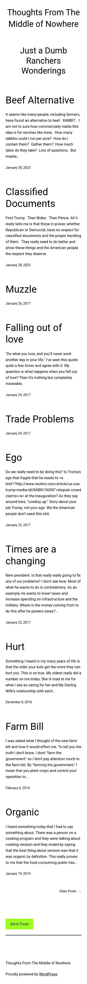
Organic (22, 812)
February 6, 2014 (18, 788)
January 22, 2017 (18, 525)
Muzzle (21, 289)
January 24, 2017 (18, 395)
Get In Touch (19, 924)
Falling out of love (34, 333)
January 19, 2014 (18, 873)
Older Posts (70, 891)
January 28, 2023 (18, 167)
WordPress (48, 974)
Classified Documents (30, 197)
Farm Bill (25, 726)
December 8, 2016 (19, 702)
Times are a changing (31, 555)
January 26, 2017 (18, 303)
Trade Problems (40, 419)
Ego (14, 457)
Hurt (15, 646)
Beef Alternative (40, 100)
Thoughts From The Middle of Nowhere (38, 963)
